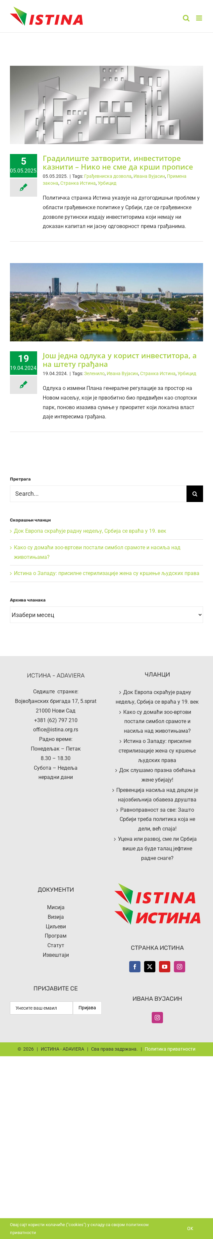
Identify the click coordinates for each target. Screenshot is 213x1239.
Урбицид (107, 183)
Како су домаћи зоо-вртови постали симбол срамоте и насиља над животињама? (157, 721)
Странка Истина (78, 183)
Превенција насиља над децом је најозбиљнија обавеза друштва (157, 795)
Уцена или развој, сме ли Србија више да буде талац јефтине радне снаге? (157, 848)
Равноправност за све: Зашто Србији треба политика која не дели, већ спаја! (157, 819)
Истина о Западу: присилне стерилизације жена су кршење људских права (106, 573)
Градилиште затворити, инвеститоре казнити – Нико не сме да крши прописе (118, 162)
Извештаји (56, 955)
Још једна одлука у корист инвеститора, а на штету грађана (120, 359)
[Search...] (98, 493)
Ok (190, 1228)
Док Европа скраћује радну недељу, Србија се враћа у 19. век (90, 531)
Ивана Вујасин (149, 176)
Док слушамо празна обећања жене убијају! (157, 775)
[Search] (194, 493)
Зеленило (94, 373)
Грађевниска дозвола (108, 176)
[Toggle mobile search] (186, 18)
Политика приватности (170, 1049)
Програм (56, 936)
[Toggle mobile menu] (199, 18)
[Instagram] (179, 966)
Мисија (56, 907)
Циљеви (56, 926)
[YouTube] (164, 966)
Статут (55, 945)
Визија (56, 917)
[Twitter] (149, 966)
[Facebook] (134, 966)
